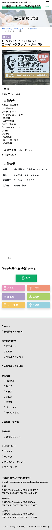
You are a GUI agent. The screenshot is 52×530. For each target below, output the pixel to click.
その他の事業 (12, 412)
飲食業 (9, 386)
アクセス (8, 451)
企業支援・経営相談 (13, 366)
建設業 (9, 396)
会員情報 (10, 381)
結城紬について (13, 436)
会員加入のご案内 (14, 356)
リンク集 (8, 456)
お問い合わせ (10, 446)
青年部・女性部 (11, 421)
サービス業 (11, 407)
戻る (8, 258)
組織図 (9, 351)
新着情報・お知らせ (13, 331)
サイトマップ (10, 467)
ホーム (7, 326)
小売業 (9, 391)
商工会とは (11, 346)
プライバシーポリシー (14, 461)
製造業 (9, 402)
